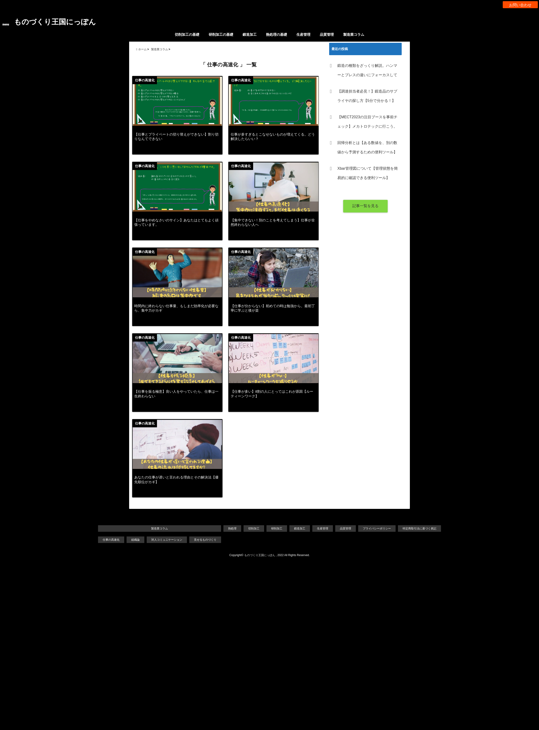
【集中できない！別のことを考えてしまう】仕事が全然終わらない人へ (274, 225)
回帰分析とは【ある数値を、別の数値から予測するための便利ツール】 (367, 147)
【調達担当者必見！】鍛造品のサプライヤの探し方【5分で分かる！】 (367, 96)
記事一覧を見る (365, 206)
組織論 (128, 546)
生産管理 (303, 34)
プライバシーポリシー (381, 534)
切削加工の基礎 (187, 34)
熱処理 (230, 534)
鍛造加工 (250, 34)
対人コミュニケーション (161, 546)
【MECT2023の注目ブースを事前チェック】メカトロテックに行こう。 (367, 121)
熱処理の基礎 (276, 34)
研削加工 (277, 534)
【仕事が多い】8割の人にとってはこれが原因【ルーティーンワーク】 (275, 398)
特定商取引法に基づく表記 (426, 534)
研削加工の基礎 (221, 34)
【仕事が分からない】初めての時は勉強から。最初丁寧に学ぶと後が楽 (274, 311)
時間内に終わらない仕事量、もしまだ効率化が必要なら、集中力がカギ (176, 311)
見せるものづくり (202, 546)
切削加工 (253, 534)
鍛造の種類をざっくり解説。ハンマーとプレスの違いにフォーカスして (367, 70)
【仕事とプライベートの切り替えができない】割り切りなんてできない (176, 138)
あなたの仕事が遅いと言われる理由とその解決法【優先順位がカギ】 (176, 484)
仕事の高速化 (103, 546)
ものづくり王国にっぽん (60, 21)
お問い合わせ (520, 5)
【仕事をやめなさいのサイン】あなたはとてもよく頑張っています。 (176, 225)
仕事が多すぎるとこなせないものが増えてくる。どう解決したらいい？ (274, 138)
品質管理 (327, 34)
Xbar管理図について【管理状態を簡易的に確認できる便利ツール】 (367, 173)
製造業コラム (353, 34)
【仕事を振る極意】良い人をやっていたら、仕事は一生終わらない (176, 398)
